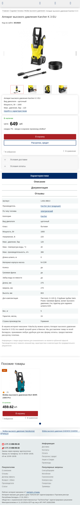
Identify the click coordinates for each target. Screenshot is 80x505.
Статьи (4, 486)
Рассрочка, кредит (40, 143)
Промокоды (46, 463)
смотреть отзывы (33, 492)
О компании (6, 470)
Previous (4, 54)
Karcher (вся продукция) (51, 206)
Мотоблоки (46, 474)
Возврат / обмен (8, 480)
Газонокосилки (47, 477)
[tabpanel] (40, 53)
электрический (47, 211)
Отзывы (5, 474)
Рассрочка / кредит (49, 456)
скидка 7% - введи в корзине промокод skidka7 (25, 129)
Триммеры (46, 486)
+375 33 (11, 444)
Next (76, 54)
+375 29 (11, 448)
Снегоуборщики (48, 470)
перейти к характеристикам (15, 111)
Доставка (45, 447)
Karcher (44, 216)
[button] (4, 3)
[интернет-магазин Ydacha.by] (23, 4)
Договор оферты (8, 477)
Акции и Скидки (48, 459)
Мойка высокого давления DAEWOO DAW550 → (61, 431)
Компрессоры (47, 480)
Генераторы (46, 483)
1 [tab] (40, 424)
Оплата (45, 453)
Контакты (45, 450)
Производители (8, 483)
